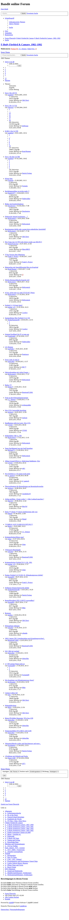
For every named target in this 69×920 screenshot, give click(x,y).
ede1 (23, 468)
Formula (10, 180)
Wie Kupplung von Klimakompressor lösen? (19, 680)
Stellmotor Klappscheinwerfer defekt (17, 588)
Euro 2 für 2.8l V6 (11, 93)
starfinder (11, 349)
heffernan (25, 126)
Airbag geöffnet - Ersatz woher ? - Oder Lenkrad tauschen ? (24, 499)
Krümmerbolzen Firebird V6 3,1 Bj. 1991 (18, 562)
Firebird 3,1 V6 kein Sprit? (14, 305)
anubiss (10, 615)
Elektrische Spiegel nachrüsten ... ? (16, 216)
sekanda (10, 551)
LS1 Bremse (9, 347)
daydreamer (11, 682)
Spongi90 (11, 577)
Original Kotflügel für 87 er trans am (17, 334)
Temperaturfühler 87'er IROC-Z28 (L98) (18, 731)
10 (10, 146)
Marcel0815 (26, 249)
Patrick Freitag (27, 173)
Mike (23, 608)
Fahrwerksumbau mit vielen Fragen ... (17, 372)
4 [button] (5, 73)
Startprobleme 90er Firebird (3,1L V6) (17, 318)
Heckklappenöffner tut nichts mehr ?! (17, 191)
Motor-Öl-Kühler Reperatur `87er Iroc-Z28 (19, 718)
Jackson (10, 412)
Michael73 (11, 450)
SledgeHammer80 (14, 320)
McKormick (12, 218)
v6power (10, 107)
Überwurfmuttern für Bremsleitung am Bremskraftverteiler (24, 486)
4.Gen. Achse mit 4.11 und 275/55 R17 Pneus (20, 293)
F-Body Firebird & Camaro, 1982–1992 (21, 44)
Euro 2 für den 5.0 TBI (12, 157)
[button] (9, 62)
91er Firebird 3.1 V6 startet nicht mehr (17, 474)
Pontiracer (25, 354)
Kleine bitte (9, 178)
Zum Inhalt (4, 9)
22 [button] (6, 79)
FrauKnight (11, 336)
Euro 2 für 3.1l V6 (11, 105)
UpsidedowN (26, 494)
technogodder (26, 405)
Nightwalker (26, 198)
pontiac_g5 (11, 307)
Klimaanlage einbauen (12, 626)
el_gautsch (11, 475)
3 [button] (5, 71)
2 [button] (5, 69)
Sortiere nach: (31, 771)
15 (10, 115)
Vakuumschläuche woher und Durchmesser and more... (23, 743)
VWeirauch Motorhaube (13, 550)
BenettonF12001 (27, 392)
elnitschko (11, 361)
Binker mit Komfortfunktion (14, 204)
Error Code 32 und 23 (12, 360)
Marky (10, 526)
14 (10, 113)
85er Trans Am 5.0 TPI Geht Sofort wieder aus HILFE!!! (23, 242)
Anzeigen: (10, 771)
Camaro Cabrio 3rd (11, 693)
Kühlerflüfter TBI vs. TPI (13, 436)
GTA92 (10, 425)
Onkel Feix (31, 49)
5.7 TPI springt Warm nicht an (15, 664)
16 (10, 117)
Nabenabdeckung (10, 705)
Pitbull (10, 513)
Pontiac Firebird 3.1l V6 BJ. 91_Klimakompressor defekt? (24, 575)
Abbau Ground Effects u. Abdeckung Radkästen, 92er (22, 461)
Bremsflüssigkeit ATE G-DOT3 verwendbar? (19, 600)
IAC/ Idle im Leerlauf (12, 651)
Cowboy (25, 313)
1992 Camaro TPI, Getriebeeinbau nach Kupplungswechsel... (25, 638)
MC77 (24, 367)
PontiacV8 (14, 49)
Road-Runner (26, 151)
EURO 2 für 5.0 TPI (11, 131)
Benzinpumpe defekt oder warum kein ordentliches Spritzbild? (25, 229)
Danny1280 (11, 758)
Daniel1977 (11, 193)
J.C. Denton (22, 49)
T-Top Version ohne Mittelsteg (15, 254)
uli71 (23, 763)
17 (10, 118)
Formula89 (11, 666)
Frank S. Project (13, 256)
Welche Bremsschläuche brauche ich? (17, 280)
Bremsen (8, 613)
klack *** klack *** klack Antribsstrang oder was (21, 512)
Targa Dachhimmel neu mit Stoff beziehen (19, 448)
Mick (9, 707)
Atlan (9, 539)
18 (10, 120)
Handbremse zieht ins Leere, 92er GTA (17, 423)
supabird (10, 95)
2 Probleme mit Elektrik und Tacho (16, 756)
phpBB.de (23, 906)
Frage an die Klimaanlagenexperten (16, 398)
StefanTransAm (13, 244)
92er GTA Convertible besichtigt (15, 410)
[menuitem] (17, 22)
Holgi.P (10, 387)
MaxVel (10, 501)
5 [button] (5, 75)
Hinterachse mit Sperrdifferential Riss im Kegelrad (21, 267)
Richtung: (51, 771)
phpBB (11, 902)
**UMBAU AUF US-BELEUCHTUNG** (19, 524)
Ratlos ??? (8, 385)
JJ (36, 49)
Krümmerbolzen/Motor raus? (14, 537)
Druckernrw (12, 206)
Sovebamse (11, 745)
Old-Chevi (25, 100)
